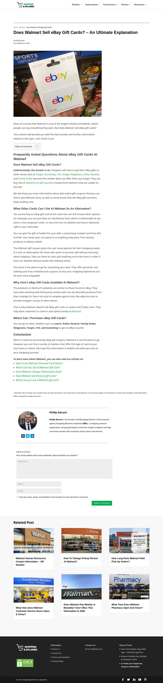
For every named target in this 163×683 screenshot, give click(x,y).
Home (15, 27)
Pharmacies (139, 5)
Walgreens (76, 174)
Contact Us (56, 653)
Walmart (22, 27)
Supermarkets (91, 5)
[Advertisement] (126, 65)
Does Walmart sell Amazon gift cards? (36, 375)
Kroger (65, 174)
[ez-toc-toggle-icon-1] (36, 146)
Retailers (76, 5)
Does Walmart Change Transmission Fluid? (39, 371)
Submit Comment (102, 503)
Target (39, 174)
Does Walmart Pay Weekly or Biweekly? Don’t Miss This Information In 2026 (79, 607)
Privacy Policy (57, 661)
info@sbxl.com (97, 649)
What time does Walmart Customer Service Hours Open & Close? (33, 611)
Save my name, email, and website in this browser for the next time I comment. (53, 497)
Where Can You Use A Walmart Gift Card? (38, 367)
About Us (56, 649)
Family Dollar (25, 178)
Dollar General (91, 174)
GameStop (50, 174)
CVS (59, 174)
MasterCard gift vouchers (40, 182)
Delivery (124, 5)
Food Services (109, 5)
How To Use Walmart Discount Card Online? (39, 363)
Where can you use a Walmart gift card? (37, 380)
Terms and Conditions (61, 657)
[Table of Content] (37, 146)
